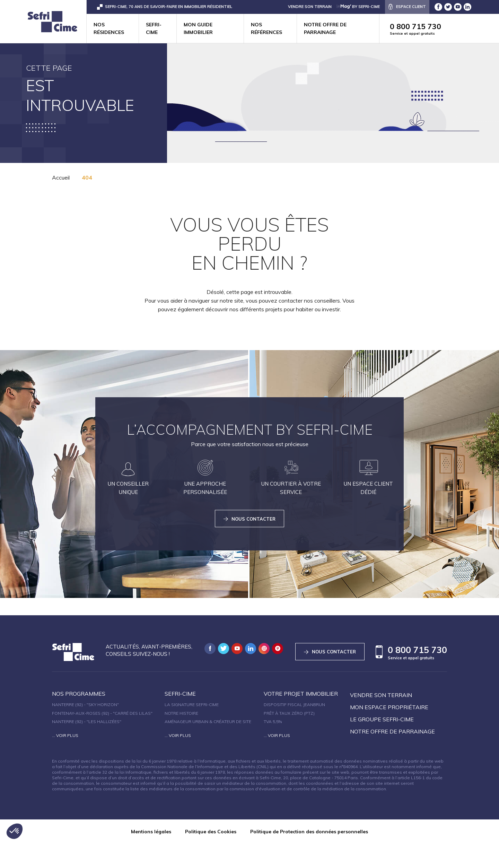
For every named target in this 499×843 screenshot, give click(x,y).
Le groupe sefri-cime (382, 719)
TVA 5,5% (273, 721)
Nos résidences (109, 28)
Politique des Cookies (210, 831)
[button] (14, 831)
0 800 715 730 (444, 29)
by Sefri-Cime (358, 6)
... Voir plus (65, 735)
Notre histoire (181, 713)
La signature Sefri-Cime (192, 704)
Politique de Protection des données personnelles (309, 831)
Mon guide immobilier (198, 28)
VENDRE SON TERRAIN (310, 6)
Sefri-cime (153, 28)
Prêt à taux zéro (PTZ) (289, 713)
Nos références (266, 28)
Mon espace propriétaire (389, 707)
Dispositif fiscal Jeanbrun (294, 704)
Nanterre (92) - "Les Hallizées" (86, 721)
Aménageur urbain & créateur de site (208, 721)
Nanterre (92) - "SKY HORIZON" (85, 704)
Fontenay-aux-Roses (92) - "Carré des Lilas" (102, 713)
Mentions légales (151, 831)
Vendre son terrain (381, 695)
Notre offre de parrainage (325, 28)
